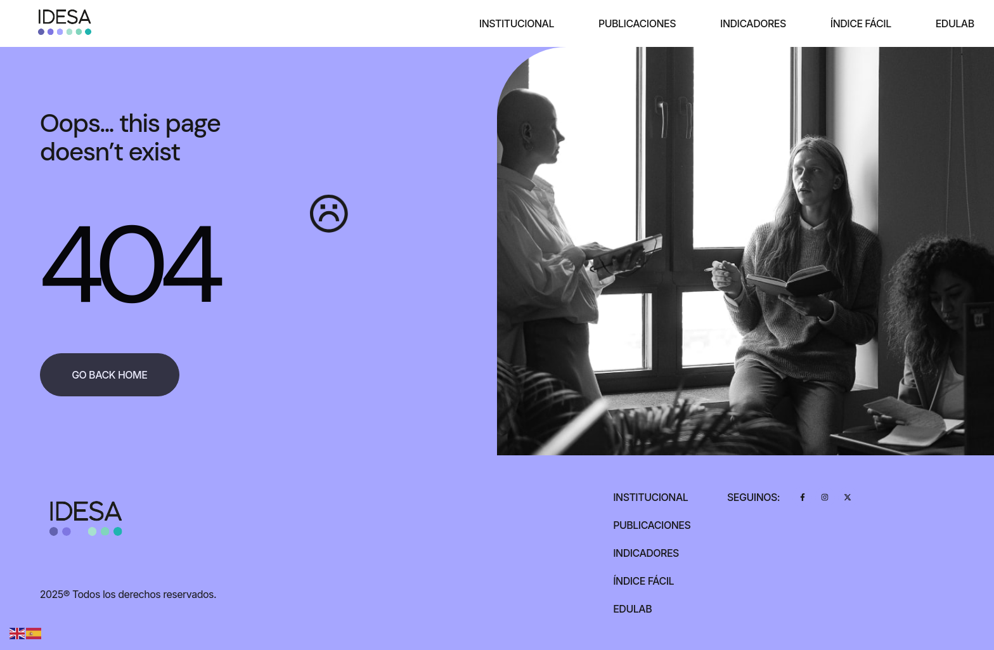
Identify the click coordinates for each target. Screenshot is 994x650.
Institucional (516, 23)
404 (127, 265)
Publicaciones (637, 23)
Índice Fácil (860, 23)
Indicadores (753, 23)
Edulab (955, 23)
